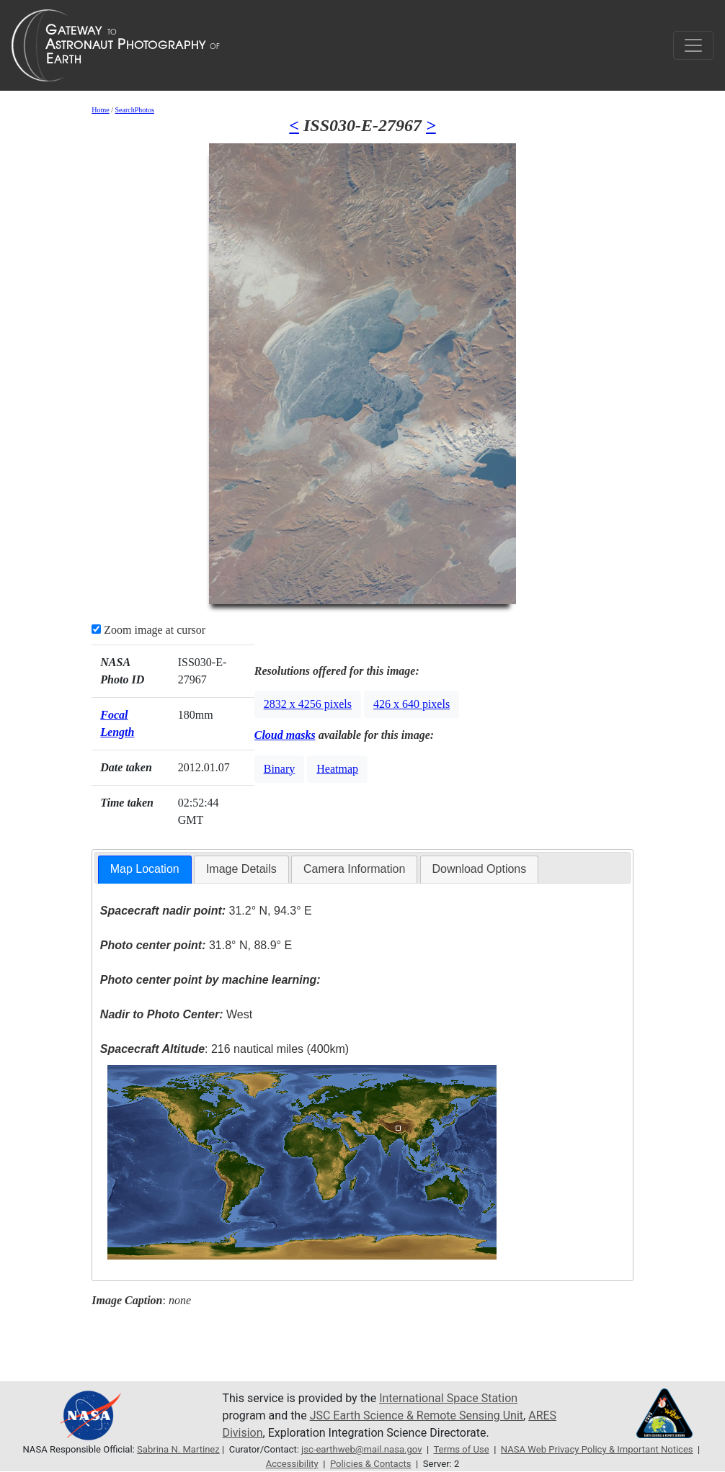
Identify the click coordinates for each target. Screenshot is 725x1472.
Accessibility (292, 1463)
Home (100, 110)
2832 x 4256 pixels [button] (308, 704)
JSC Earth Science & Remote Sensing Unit (416, 1415)
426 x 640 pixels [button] (411, 704)
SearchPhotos (134, 110)
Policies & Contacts (371, 1463)
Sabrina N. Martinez (178, 1449)
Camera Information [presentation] (354, 869)
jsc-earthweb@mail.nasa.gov (361, 1449)
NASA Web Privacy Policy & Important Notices (597, 1449)
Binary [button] (279, 769)
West (176, 1014)
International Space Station (448, 1398)
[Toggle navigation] (693, 45)
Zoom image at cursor (148, 630)
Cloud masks (285, 735)
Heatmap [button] (337, 769)
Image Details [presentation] (241, 869)
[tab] (145, 870)
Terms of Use (461, 1449)
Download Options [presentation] (479, 869)
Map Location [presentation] (144, 869)
